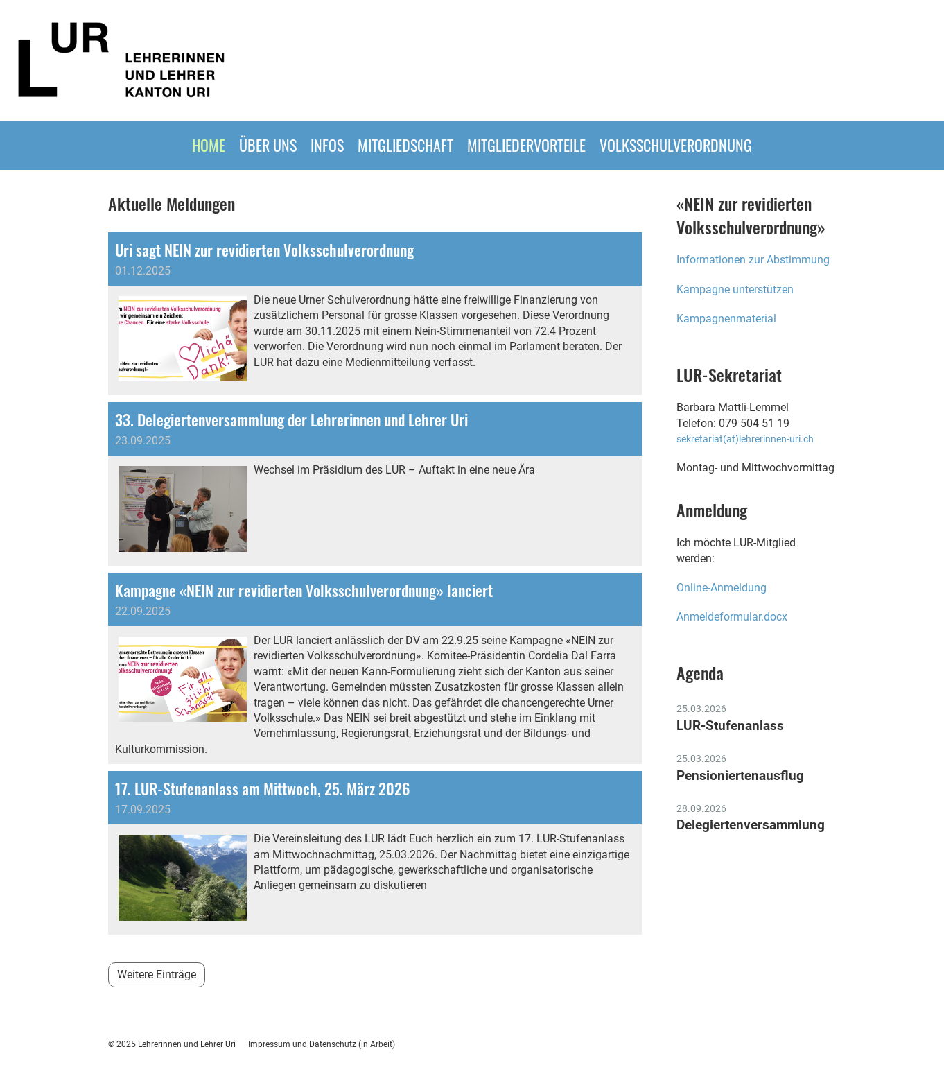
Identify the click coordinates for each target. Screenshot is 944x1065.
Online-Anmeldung (722, 587)
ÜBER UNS (268, 145)
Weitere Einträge (156, 974)
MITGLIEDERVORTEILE (526, 145)
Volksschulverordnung (676, 145)
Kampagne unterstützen (735, 289)
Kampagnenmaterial (726, 318)
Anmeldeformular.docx (731, 616)
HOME (208, 145)
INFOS (327, 145)
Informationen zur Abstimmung (753, 259)
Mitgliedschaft (405, 145)
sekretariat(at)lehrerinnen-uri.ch (745, 439)
